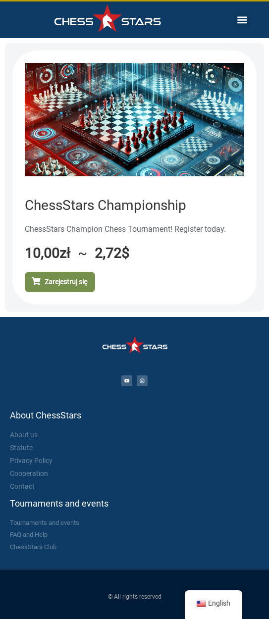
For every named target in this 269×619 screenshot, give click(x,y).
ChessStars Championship (105, 205)
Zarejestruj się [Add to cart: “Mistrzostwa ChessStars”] (66, 282)
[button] (242, 20)
